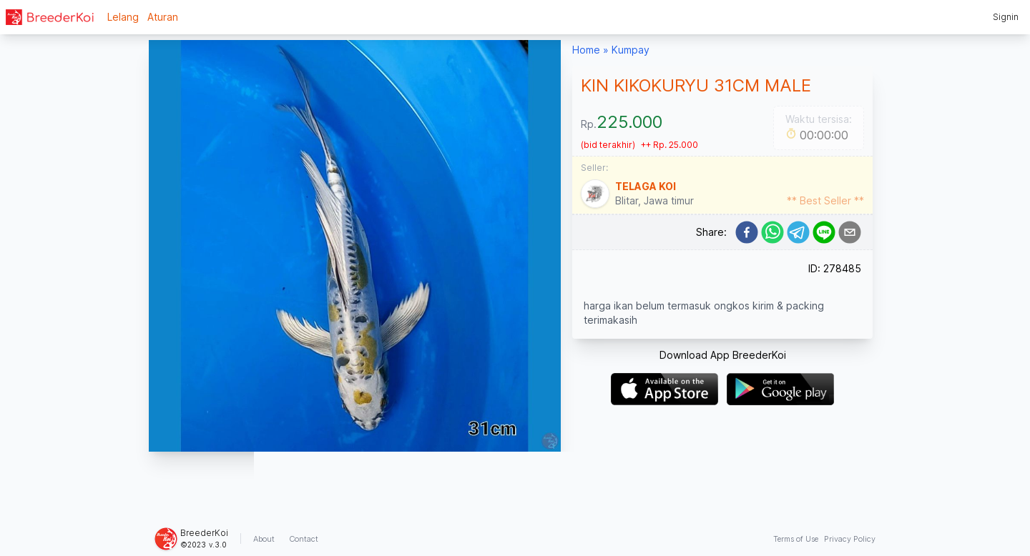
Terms (795, 539)
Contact (303, 539)
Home (586, 50)
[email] (849, 232)
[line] (824, 232)
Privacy (850, 539)
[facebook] (746, 232)
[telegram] (798, 232)
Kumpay (630, 50)
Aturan (162, 17)
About (264, 539)
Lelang (123, 17)
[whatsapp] (772, 232)
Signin (1006, 16)
